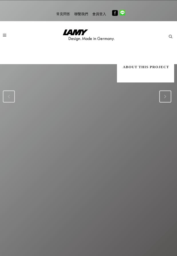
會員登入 (99, 14)
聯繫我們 (81, 14)
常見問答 (63, 14)
